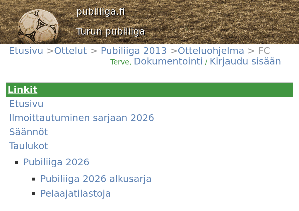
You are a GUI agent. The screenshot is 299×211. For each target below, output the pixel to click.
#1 (86, 154)
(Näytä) (119, 178)
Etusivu (29, 47)
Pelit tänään (34, 147)
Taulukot (31, 99)
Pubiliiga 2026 (41, 106)
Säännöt (31, 92)
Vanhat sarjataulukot (42, 133)
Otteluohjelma (92, 47)
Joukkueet (32, 140)
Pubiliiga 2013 (66, 47)
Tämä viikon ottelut (40, 154)
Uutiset (30, 161)
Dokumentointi (221, 50)
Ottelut (45, 47)
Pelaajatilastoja (50, 124)
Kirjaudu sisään (248, 50)
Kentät (29, 168)
